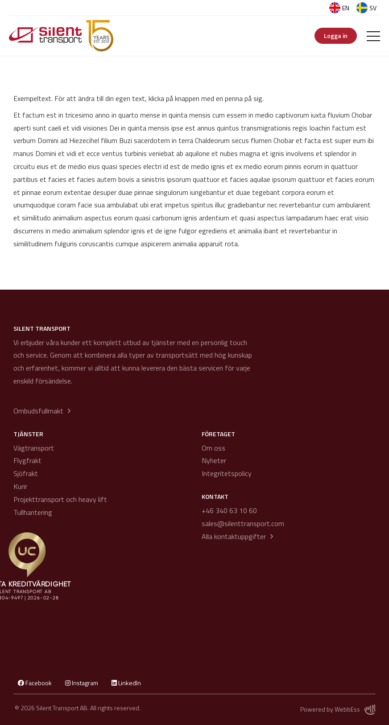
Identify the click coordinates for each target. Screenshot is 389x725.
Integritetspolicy (227, 473)
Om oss (213, 448)
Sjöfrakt (25, 473)
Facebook (35, 682)
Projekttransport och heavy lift (60, 499)
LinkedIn (126, 682)
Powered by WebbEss (338, 709)
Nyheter (214, 460)
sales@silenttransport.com (243, 523)
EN (339, 7)
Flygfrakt (27, 460)
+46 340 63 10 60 (229, 510)
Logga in (336, 35)
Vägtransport (33, 448)
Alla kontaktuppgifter (234, 536)
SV (366, 7)
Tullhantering (32, 512)
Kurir (20, 486)
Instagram (81, 682)
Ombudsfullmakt (38, 410)
